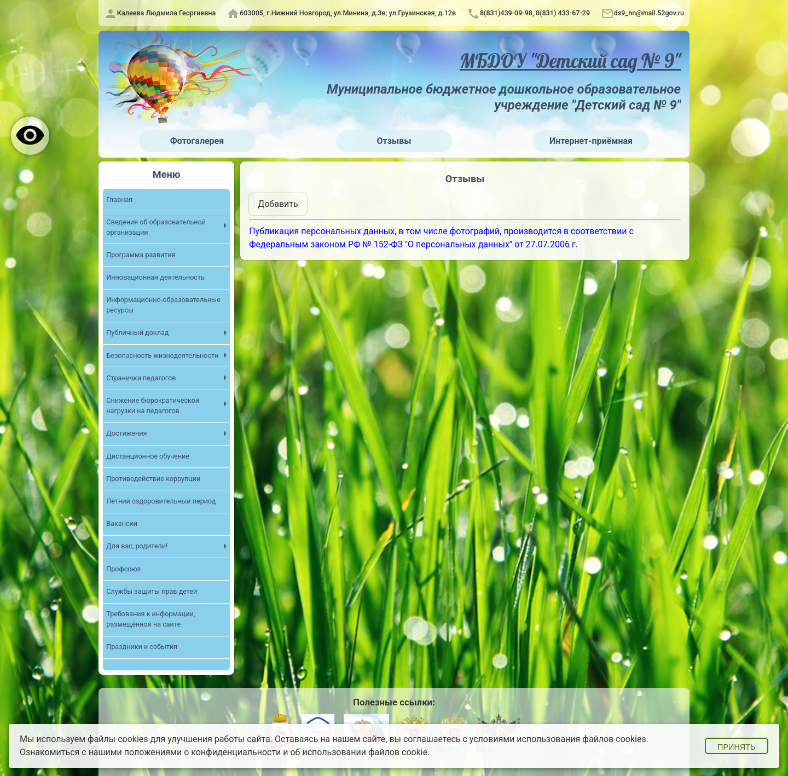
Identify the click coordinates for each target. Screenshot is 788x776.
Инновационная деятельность (155, 278)
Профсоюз (123, 569)
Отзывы (394, 141)
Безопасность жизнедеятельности (162, 356)
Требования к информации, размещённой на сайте (150, 619)
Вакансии (121, 524)
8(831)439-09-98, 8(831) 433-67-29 (535, 13)
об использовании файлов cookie (358, 752)
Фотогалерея (197, 141)
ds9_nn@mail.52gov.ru (649, 13)
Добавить (278, 204)
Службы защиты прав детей (152, 592)
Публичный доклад (137, 333)
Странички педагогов (141, 378)
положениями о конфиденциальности (202, 752)
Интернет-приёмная (591, 141)
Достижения (126, 434)
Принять (736, 747)
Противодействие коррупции (153, 479)
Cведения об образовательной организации (156, 227)
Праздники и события (142, 647)
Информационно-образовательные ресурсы (163, 305)
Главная (119, 199)
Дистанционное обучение (148, 456)
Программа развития (141, 255)
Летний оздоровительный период (161, 501)
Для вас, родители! (137, 546)
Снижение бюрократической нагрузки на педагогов (153, 406)
